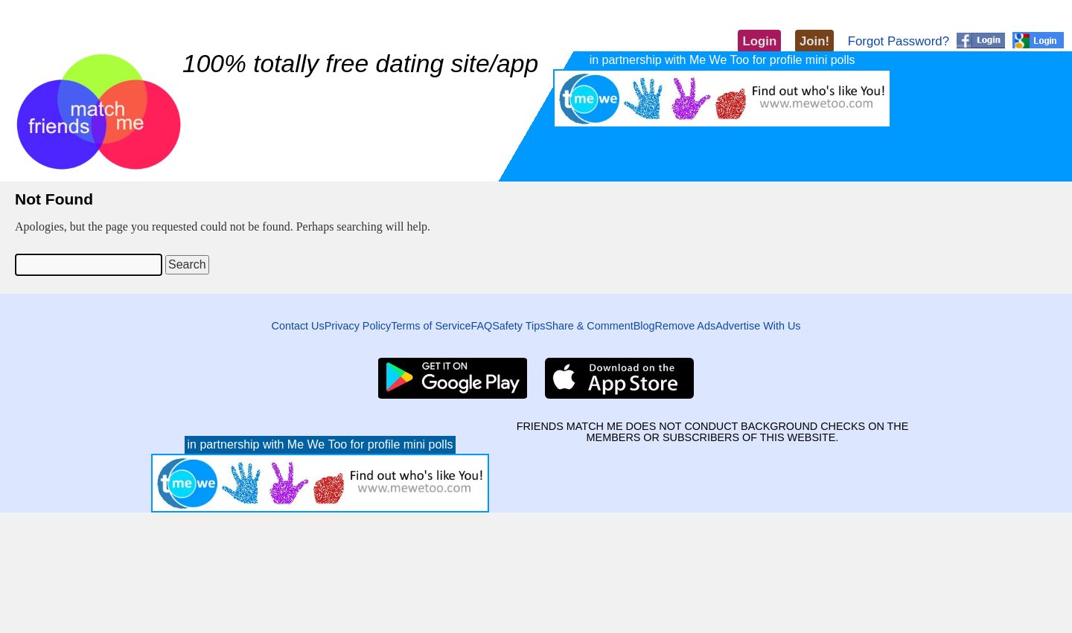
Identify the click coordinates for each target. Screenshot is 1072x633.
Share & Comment (589, 326)
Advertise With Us (757, 326)
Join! (814, 41)
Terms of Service (430, 326)
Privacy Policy (358, 326)
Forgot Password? (898, 41)
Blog (644, 326)
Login (759, 41)
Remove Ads (685, 326)
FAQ (481, 326)
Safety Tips (518, 326)
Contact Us (297, 326)
